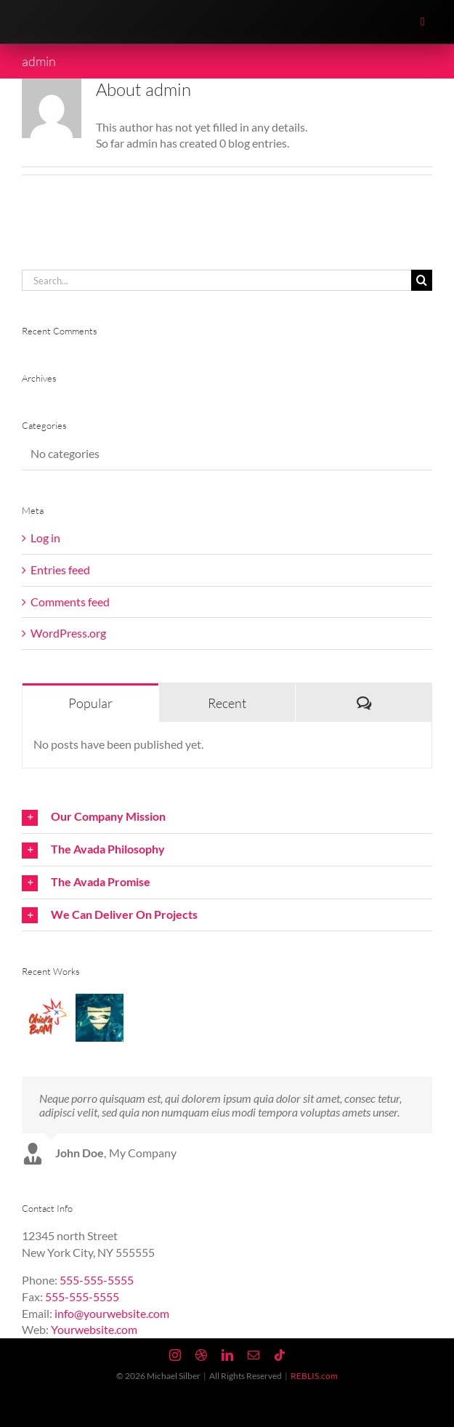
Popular (90, 703)
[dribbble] (201, 1355)
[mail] (253, 1355)
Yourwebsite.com (94, 1329)
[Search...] (216, 280)
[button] (227, 817)
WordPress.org (68, 633)
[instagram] (175, 1355)
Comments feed (70, 601)
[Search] (421, 280)
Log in (45, 537)
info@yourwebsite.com (111, 1313)
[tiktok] (279, 1355)
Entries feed (60, 569)
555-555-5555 (97, 1280)
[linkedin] (227, 1355)
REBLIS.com (314, 1375)
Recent (227, 703)
